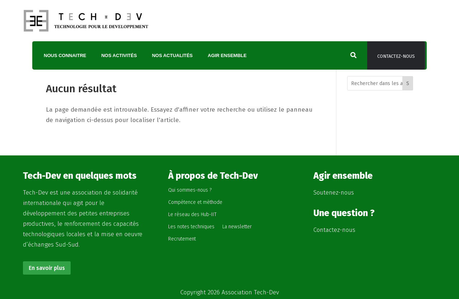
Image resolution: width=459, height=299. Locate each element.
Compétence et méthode (195, 202)
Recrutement (182, 239)
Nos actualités (172, 55)
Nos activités (119, 55)
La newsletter (237, 227)
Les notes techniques (191, 227)
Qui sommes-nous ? (190, 190)
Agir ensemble (227, 55)
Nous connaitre (65, 55)
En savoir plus (47, 268)
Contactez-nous (396, 56)
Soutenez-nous (333, 192)
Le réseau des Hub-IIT (192, 214)
